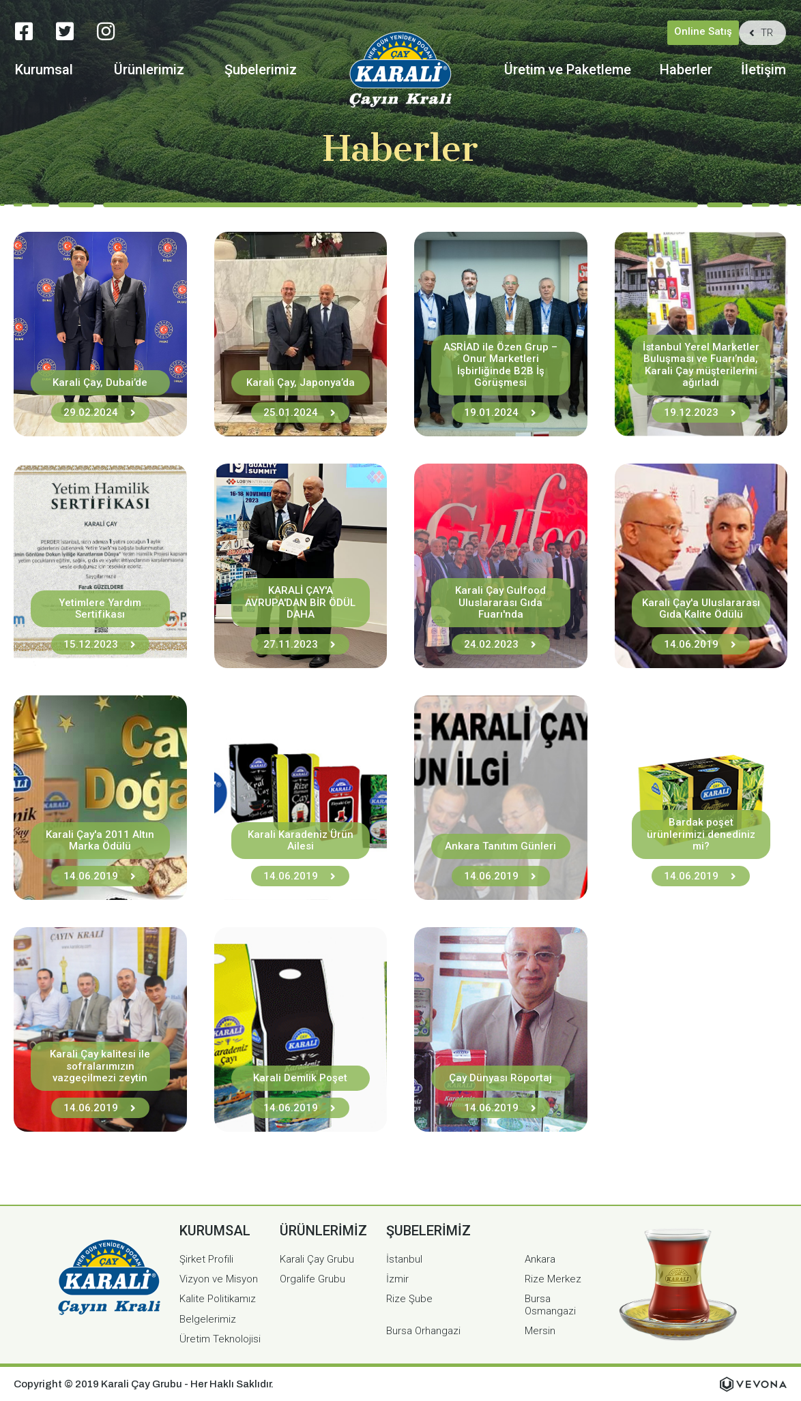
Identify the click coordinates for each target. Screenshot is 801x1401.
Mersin (540, 1331)
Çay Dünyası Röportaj (500, 1078)
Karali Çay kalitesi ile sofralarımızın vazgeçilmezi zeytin (100, 1066)
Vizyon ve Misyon (218, 1279)
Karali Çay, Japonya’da (300, 382)
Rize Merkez (553, 1279)
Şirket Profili (206, 1259)
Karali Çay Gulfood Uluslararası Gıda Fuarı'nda (500, 602)
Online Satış (703, 31)
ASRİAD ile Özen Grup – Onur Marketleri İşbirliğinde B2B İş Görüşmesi (500, 365)
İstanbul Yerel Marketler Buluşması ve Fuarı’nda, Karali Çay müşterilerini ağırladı (701, 365)
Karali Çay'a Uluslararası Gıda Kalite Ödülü (701, 608)
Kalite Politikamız (217, 1299)
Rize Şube (409, 1299)
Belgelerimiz (207, 1319)
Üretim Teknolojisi (220, 1339)
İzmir (397, 1279)
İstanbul (404, 1259)
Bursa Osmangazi (550, 1304)
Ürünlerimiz (149, 70)
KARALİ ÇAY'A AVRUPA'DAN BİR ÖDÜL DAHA (300, 602)
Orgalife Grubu (312, 1279)
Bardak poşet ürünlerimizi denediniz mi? (701, 834)
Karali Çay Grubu (317, 1259)
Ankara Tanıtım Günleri (500, 846)
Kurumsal (44, 70)
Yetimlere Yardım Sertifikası (100, 608)
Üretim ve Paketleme (567, 70)
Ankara (540, 1259)
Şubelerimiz (260, 70)
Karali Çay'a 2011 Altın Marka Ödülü (100, 840)
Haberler (686, 70)
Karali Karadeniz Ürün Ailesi (300, 840)
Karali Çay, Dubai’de (100, 382)
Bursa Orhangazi (423, 1331)
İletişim (763, 70)
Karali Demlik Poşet (300, 1078)
